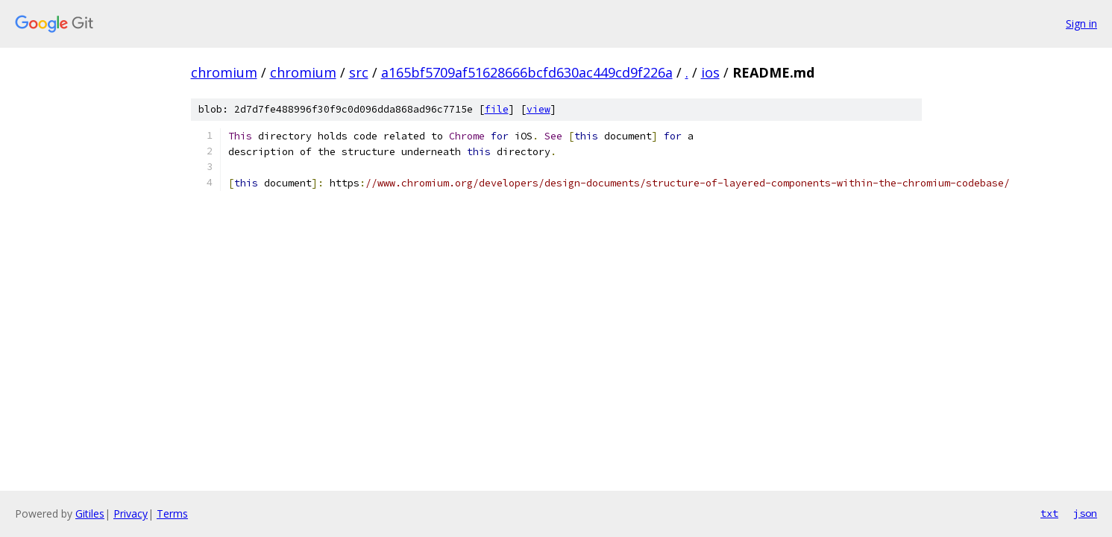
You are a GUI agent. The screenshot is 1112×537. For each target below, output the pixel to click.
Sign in (1081, 23)
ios (710, 72)
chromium (224, 72)
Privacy (130, 513)
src (358, 72)
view (538, 109)
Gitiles (89, 513)
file (497, 109)
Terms (172, 513)
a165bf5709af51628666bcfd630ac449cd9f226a (527, 72)
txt (1049, 513)
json (1085, 513)
